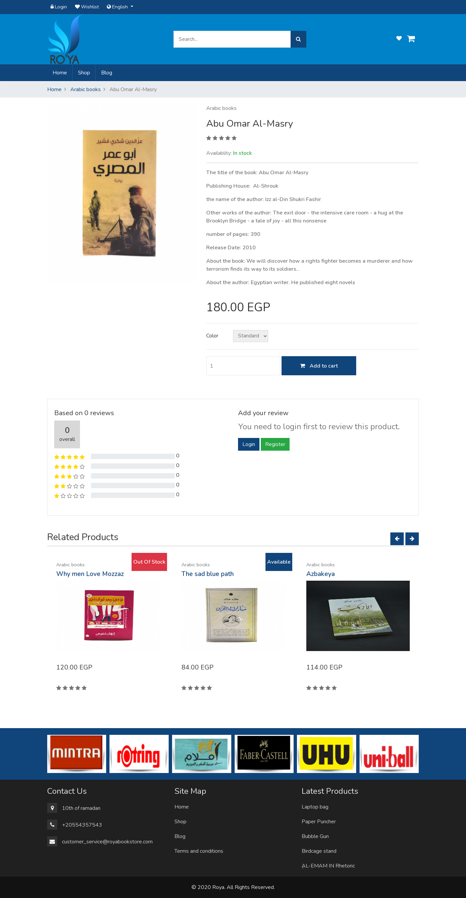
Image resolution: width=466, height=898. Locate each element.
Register (275, 444)
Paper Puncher (319, 821)
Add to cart (319, 366)
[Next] (412, 538)
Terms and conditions (198, 851)
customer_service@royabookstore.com (107, 841)
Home (61, 72)
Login (59, 6)
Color (212, 335)
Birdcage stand (319, 851)
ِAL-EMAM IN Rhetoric (328, 866)
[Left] (397, 538)
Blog (106, 72)
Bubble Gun (315, 836)
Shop (84, 72)
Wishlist (87, 6)
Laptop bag (315, 807)
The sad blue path (207, 574)
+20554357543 (82, 825)
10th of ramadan (81, 808)
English (118, 6)
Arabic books (85, 89)
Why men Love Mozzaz (90, 574)
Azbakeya (320, 574)
